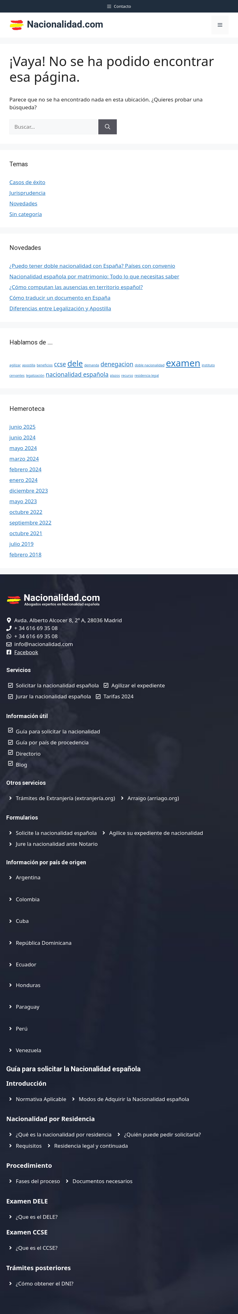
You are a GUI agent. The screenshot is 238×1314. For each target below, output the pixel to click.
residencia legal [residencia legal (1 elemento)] (147, 375)
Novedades (23, 203)
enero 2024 (23, 480)
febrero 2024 (25, 469)
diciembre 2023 (28, 490)
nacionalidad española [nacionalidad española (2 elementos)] (77, 374)
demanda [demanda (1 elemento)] (91, 365)
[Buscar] (107, 126)
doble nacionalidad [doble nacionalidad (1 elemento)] (149, 365)
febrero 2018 (25, 554)
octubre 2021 (25, 533)
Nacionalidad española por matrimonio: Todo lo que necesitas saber (94, 276)
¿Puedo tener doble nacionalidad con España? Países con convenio (92, 265)
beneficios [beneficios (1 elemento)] (45, 365)
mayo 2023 (23, 501)
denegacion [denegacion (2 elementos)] (117, 364)
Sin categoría (25, 214)
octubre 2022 (25, 511)
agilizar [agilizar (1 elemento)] (15, 365)
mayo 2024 (23, 448)
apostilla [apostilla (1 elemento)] (28, 365)
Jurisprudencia (27, 192)
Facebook (26, 652)
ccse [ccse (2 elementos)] (60, 364)
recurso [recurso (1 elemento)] (127, 375)
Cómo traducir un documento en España (60, 297)
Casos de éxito (27, 182)
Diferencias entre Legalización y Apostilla (60, 308)
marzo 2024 (24, 458)
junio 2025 (22, 426)
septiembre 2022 (30, 522)
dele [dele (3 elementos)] (75, 363)
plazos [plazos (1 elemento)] (115, 375)
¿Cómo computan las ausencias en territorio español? (76, 287)
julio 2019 (21, 543)
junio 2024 (22, 437)
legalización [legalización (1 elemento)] (35, 375)
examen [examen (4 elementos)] (183, 363)
